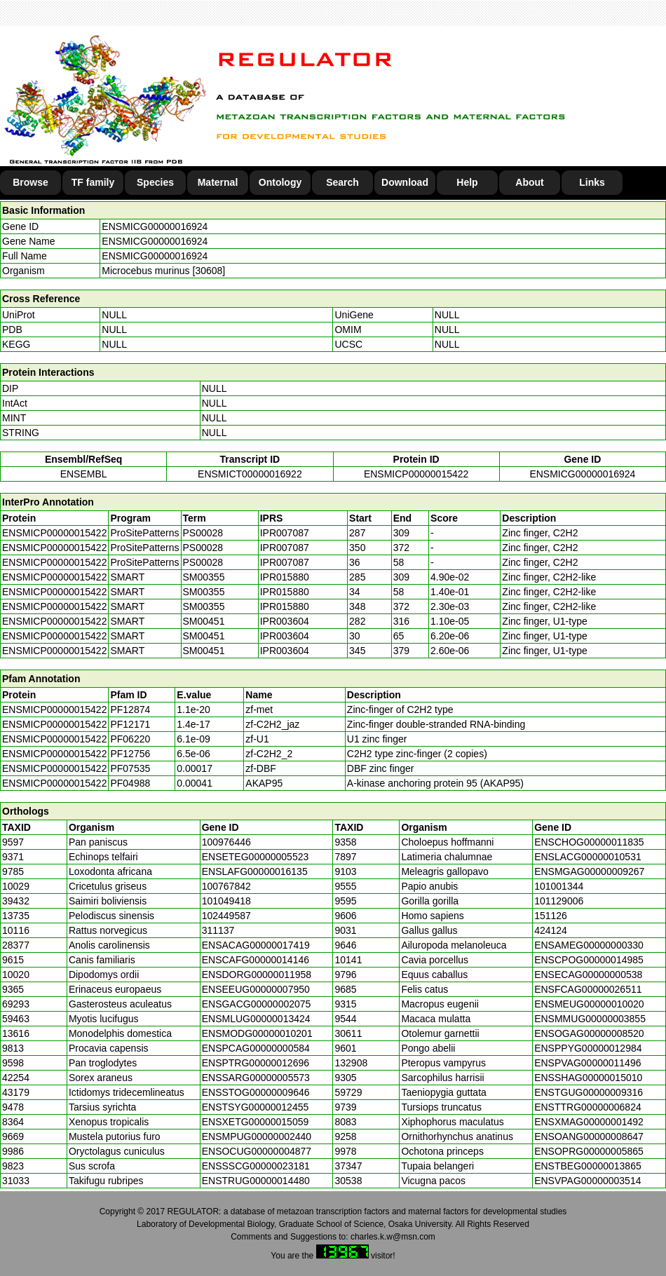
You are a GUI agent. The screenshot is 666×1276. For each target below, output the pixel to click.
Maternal (218, 182)
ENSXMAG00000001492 (589, 1121)
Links (592, 182)
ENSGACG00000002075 (256, 1004)
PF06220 (130, 739)
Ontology (280, 182)
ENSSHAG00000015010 (588, 1077)
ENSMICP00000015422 (416, 474)
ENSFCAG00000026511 (587, 989)
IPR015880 (284, 577)
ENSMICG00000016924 (155, 226)
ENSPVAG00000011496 (587, 1062)
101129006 (558, 901)
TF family (93, 182)
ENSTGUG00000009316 (588, 1092)
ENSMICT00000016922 (250, 474)
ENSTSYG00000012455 (255, 1107)
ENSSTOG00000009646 (256, 1092)
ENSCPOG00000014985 (589, 959)
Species (155, 182)
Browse (30, 182)
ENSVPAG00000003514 (587, 1180)
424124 (550, 930)
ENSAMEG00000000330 (589, 945)
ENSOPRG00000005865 (589, 1151)
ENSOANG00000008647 (589, 1136)
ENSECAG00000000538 (588, 974)
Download (404, 182)
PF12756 (130, 753)
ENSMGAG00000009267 (589, 871)
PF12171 (130, 724)
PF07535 (130, 768)
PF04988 (130, 783)
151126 (550, 915)
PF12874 (130, 709)
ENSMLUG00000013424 (256, 1018)
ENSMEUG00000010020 (589, 1004)
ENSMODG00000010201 (257, 1033)
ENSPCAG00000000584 (256, 1048)
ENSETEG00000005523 (255, 856)
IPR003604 (284, 621)
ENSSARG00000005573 (256, 1077)
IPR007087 (284, 532)
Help (466, 182)
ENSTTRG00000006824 (587, 1107)
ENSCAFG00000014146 (255, 959)
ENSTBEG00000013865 (587, 1166)
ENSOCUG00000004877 (256, 1151)
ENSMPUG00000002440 (256, 1136)
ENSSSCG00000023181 (256, 1166)
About (529, 182)
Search (342, 182)
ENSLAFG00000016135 (255, 871)
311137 (218, 930)
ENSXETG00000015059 (255, 1121)
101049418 (226, 901)
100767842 (226, 886)
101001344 (558, 886)
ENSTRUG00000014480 (256, 1180)
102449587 (226, 915)
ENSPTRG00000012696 (255, 1062)
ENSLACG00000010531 (587, 856)
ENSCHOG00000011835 (589, 842)
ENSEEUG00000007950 (256, 989)
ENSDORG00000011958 (256, 974)
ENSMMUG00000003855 (590, 1018)
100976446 (226, 842)
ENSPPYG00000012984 (587, 1048)
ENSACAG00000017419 (256, 945)
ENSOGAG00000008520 (589, 1033)
